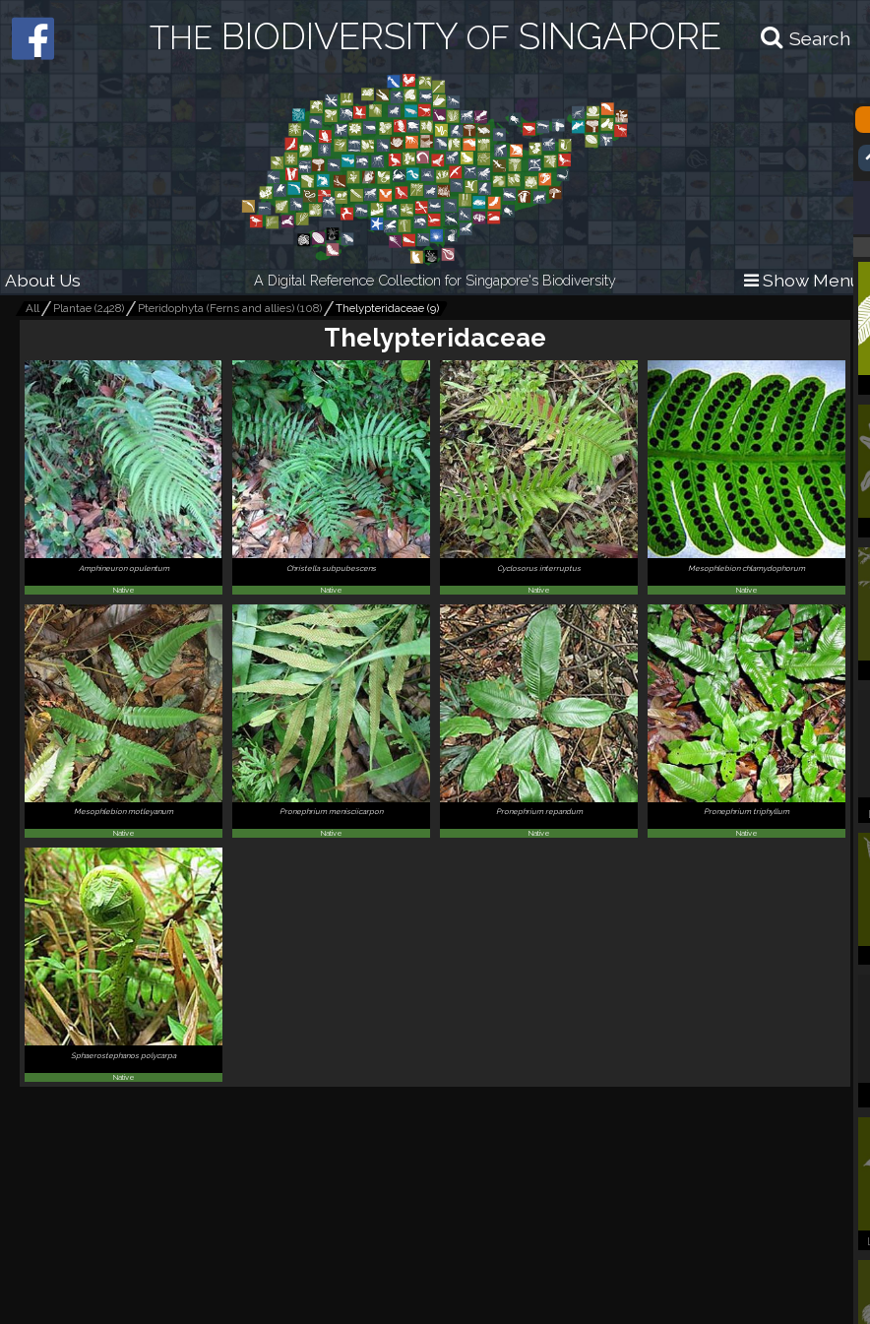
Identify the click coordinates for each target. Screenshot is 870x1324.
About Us (43, 280)
